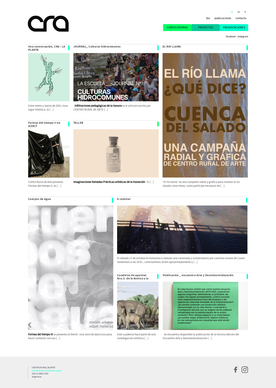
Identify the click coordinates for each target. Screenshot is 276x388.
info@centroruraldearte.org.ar (46, 370)
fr (245, 12)
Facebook (231, 36)
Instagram (242, 36)
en (239, 12)
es (232, 12)
